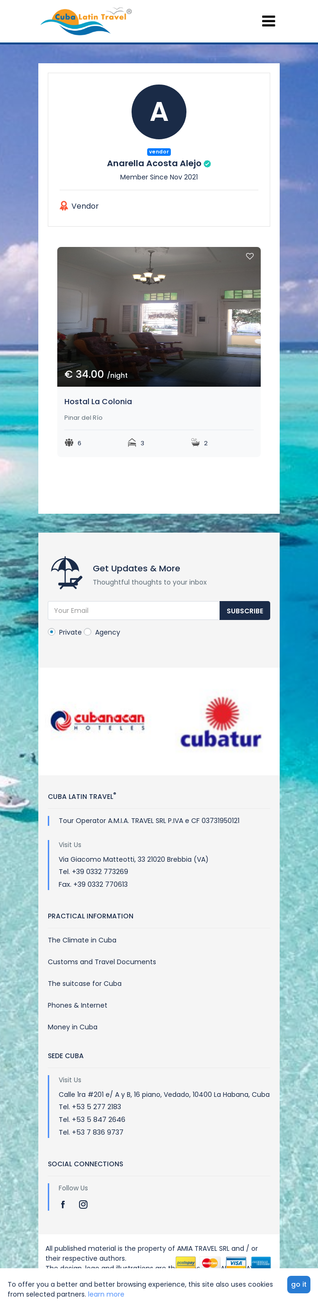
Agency (102, 632)
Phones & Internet (77, 1005)
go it (299, 1284)
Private (65, 632)
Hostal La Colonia (98, 401)
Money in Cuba (72, 1027)
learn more (106, 1294)
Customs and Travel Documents (102, 962)
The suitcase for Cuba (85, 983)
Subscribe (245, 611)
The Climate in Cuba (82, 940)
